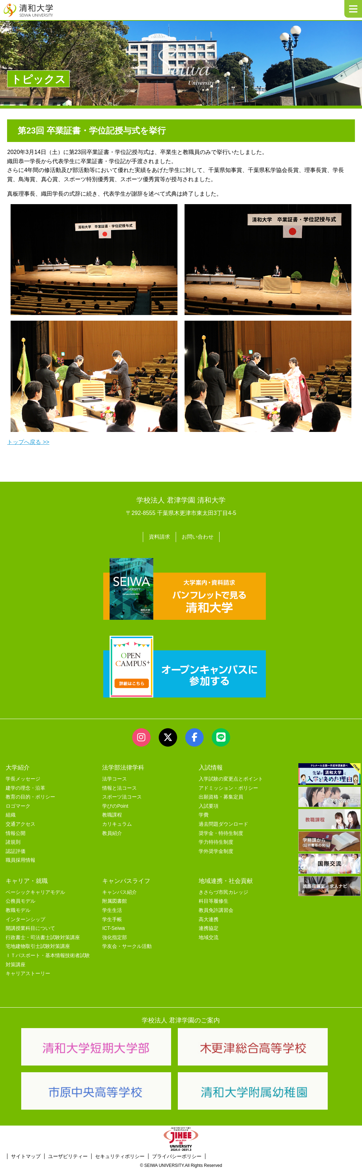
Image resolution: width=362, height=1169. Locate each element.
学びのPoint (115, 804)
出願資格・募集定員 (221, 796)
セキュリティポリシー (120, 1155)
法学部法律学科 (123, 766)
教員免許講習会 (216, 909)
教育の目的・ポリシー (30, 796)
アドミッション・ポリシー (228, 786)
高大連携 (208, 918)
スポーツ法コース (122, 796)
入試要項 (208, 804)
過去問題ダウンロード (223, 822)
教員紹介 (112, 832)
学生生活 (112, 909)
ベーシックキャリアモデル (35, 891)
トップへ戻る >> (28, 442)
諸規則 (13, 841)
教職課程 (112, 814)
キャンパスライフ (126, 879)
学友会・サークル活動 (127, 945)
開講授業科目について (30, 927)
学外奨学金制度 (216, 850)
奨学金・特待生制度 (221, 832)
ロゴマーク (18, 804)
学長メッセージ (23, 777)
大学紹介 (18, 766)
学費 (204, 814)
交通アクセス (20, 822)
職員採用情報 (20, 859)
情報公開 (15, 832)
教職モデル (18, 909)
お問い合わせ (198, 536)
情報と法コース (119, 786)
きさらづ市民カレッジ (223, 891)
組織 (11, 814)
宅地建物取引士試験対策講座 (38, 945)
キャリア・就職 (27, 879)
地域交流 (208, 936)
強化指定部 (114, 936)
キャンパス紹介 (119, 891)
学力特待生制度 (216, 841)
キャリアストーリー (28, 972)
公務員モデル (20, 900)
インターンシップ (25, 918)
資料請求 (158, 536)
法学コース (114, 777)
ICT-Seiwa (113, 927)
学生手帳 (112, 918)
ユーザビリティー (68, 1155)
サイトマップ (26, 1155)
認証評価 (15, 850)
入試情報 (211, 766)
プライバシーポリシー (177, 1155)
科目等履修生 (213, 900)
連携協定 (208, 927)
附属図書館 (114, 900)
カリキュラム (117, 822)
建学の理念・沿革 (25, 786)
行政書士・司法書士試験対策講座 (43, 936)
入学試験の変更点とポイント (231, 777)
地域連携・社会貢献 (226, 879)
